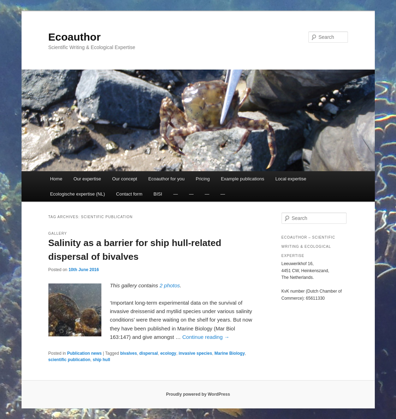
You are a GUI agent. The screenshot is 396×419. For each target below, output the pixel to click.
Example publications (242, 178)
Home (56, 178)
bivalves (128, 353)
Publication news (84, 353)
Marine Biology (229, 353)
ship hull (101, 359)
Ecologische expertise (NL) (77, 194)
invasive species (195, 353)
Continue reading (205, 337)
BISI (157, 194)
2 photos (170, 285)
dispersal (148, 353)
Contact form (129, 194)
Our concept (124, 178)
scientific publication (69, 359)
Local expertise (290, 178)
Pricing (203, 178)
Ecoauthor (74, 37)
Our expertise (87, 178)
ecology (168, 353)
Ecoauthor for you (166, 178)
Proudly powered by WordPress (198, 394)
